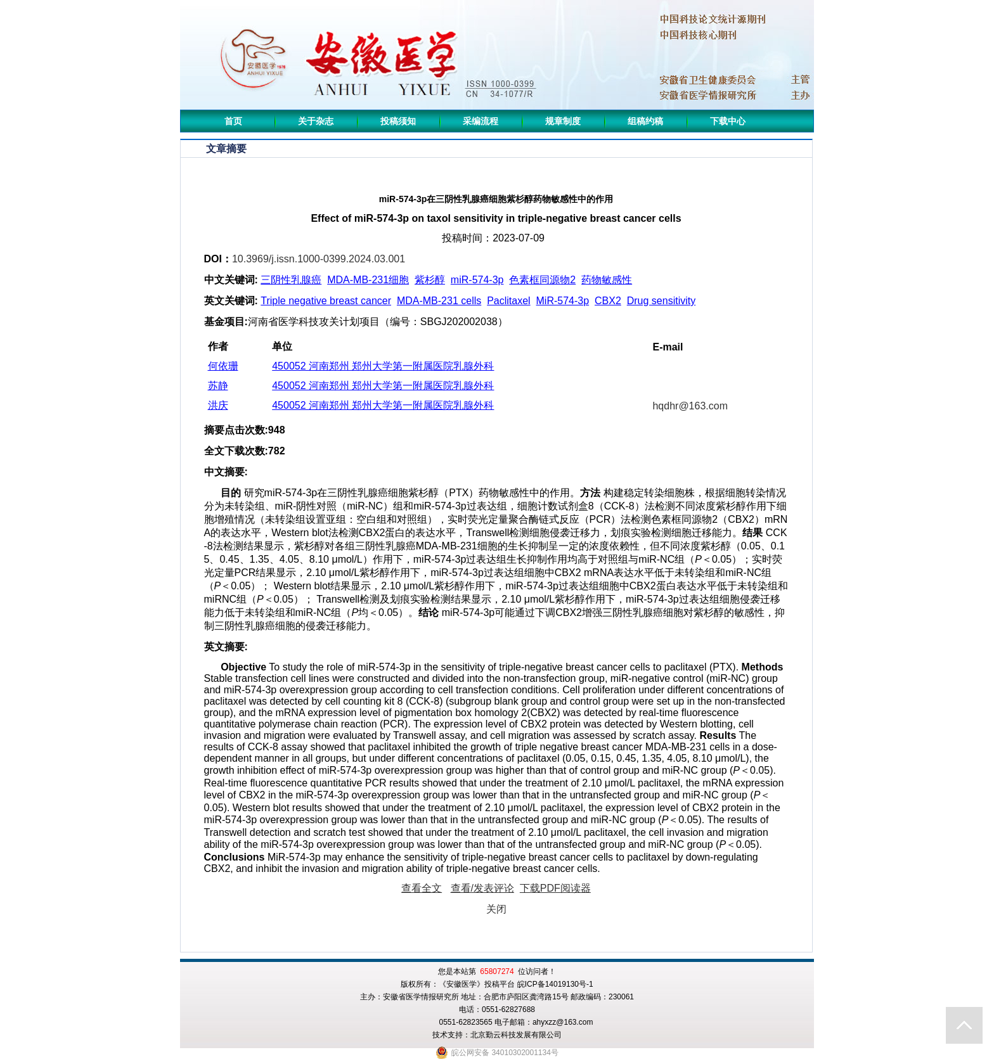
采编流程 (480, 121)
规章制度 (563, 121)
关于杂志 (315, 121)
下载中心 (728, 121)
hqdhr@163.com (690, 406)
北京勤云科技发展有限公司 (516, 1034)
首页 (233, 121)
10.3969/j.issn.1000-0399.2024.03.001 (318, 258)
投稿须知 (398, 121)
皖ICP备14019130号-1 (555, 984)
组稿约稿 (645, 121)
